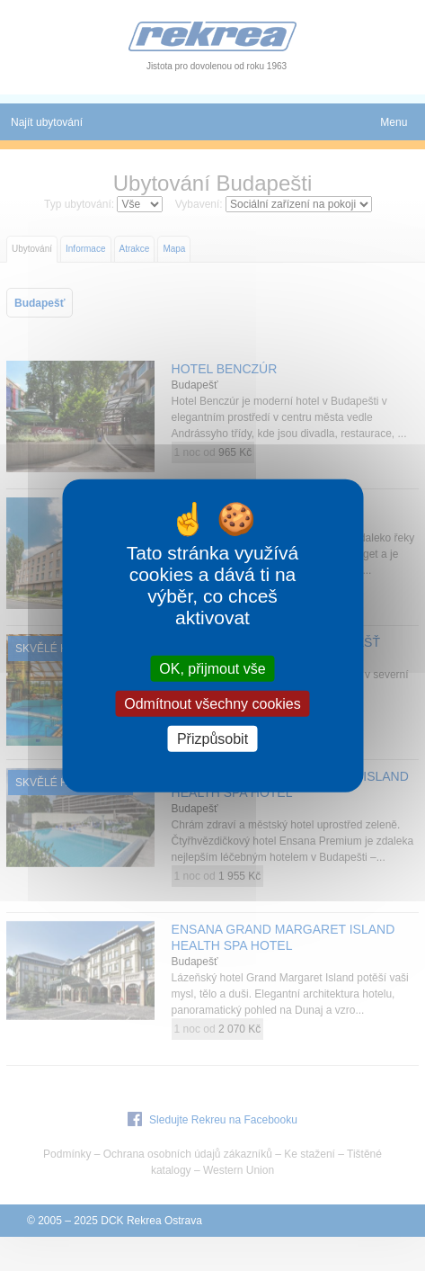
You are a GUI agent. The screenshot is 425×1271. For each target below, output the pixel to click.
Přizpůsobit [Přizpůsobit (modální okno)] (212, 739)
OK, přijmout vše (212, 668)
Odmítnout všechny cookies (212, 703)
